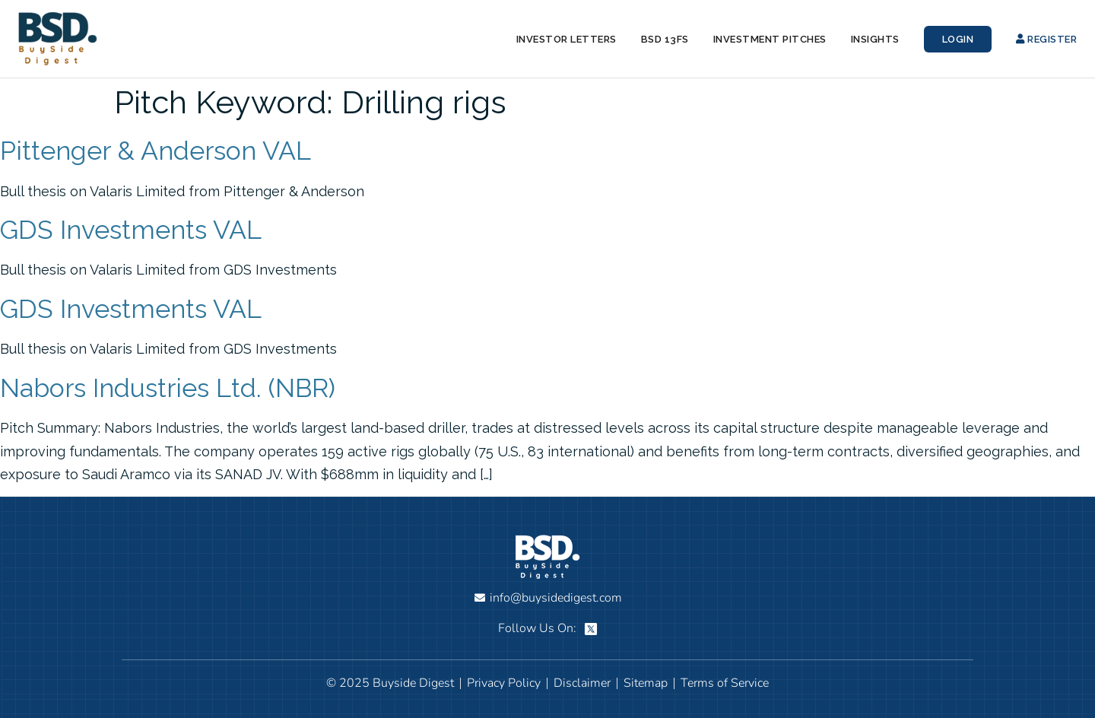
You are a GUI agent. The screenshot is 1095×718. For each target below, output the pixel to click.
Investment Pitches (770, 39)
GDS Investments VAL (131, 229)
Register (1046, 39)
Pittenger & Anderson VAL (155, 150)
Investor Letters (566, 39)
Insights (875, 39)
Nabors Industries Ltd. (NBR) (167, 388)
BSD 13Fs (665, 39)
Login (958, 39)
